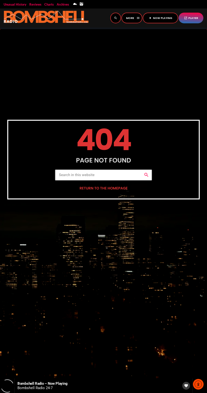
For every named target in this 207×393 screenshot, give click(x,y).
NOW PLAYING (160, 18)
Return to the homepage (103, 194)
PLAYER (191, 18)
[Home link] (46, 17)
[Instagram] (81, 4)
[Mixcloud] (75, 4)
